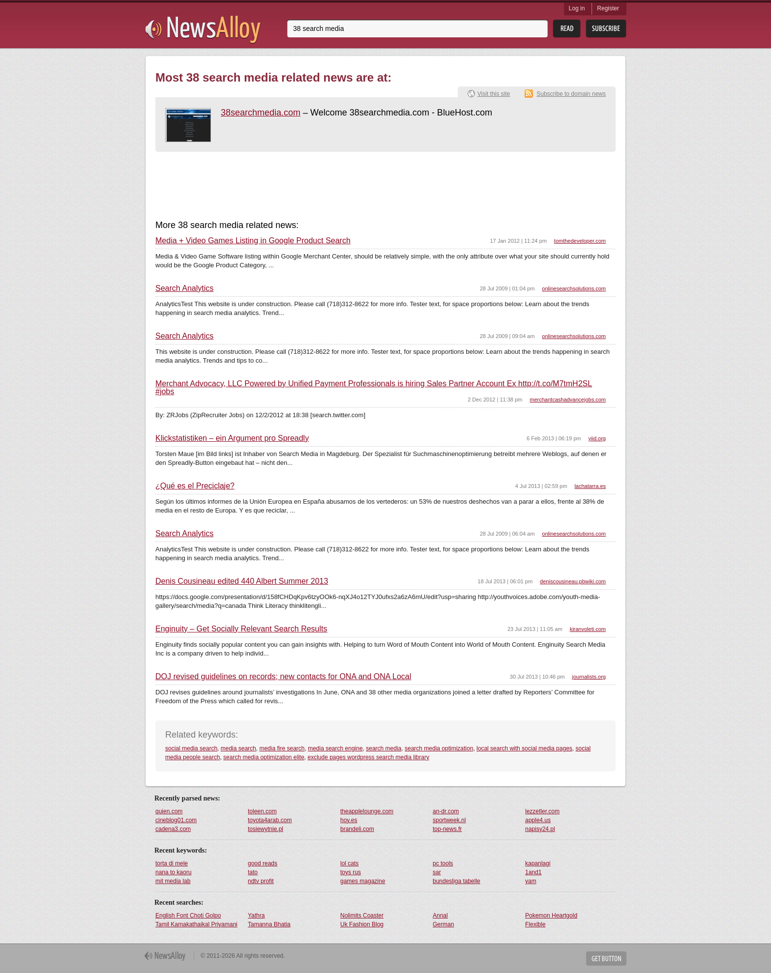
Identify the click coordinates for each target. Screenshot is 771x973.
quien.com (168, 811)
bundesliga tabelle (456, 881)
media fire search (281, 748)
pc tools (443, 863)
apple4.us (538, 820)
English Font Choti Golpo (188, 915)
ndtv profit (261, 881)
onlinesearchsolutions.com (574, 288)
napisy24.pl (540, 829)
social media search (191, 748)
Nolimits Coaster (362, 915)
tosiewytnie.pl (265, 829)
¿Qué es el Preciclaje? (195, 486)
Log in (577, 8)
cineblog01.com (176, 820)
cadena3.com (173, 829)
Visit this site (493, 93)
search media (383, 748)
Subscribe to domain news (571, 93)
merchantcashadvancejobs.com (568, 399)
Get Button (606, 958)
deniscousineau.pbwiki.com (573, 581)
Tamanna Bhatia (269, 924)
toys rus (350, 872)
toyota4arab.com (270, 820)
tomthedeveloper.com (580, 241)
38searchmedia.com (260, 112)
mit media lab (172, 881)
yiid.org (597, 438)
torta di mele (171, 863)
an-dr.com (446, 811)
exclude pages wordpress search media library (368, 757)
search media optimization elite (263, 757)
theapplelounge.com (366, 811)
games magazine (362, 881)
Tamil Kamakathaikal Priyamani (196, 924)
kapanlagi (537, 863)
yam (530, 881)
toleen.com (262, 811)
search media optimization (439, 748)
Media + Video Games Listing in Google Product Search (253, 241)
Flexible (535, 924)
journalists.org (589, 677)
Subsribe (606, 29)
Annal (440, 915)
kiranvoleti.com (588, 629)
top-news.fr (447, 829)
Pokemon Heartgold (551, 915)
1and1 (533, 872)
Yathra (256, 915)
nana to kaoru (173, 872)
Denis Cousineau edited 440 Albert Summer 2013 (241, 581)
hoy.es (348, 820)
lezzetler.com (542, 811)
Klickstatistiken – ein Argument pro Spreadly (232, 438)
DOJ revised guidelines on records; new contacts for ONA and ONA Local (283, 677)
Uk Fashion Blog (362, 924)
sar (437, 872)
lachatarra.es (590, 486)
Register (608, 8)
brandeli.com (357, 829)
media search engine (335, 748)
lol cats (349, 863)
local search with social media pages (524, 748)
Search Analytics (184, 288)
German (443, 924)
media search (238, 748)
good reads (262, 863)
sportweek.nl (449, 820)
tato (253, 872)
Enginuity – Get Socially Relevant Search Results (241, 629)
